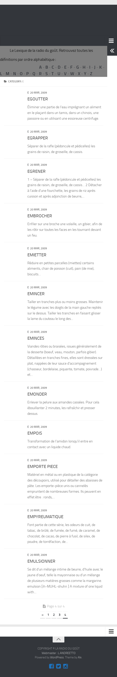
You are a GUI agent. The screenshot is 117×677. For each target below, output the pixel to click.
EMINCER (36, 293)
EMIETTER (36, 255)
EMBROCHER (39, 215)
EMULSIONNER (41, 561)
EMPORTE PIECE (42, 466)
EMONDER (37, 394)
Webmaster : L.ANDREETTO (59, 653)
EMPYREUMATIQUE (45, 516)
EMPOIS (34, 433)
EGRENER (36, 171)
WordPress (57, 657)
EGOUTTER (37, 99)
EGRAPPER (37, 138)
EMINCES (35, 338)
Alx (80, 657)
